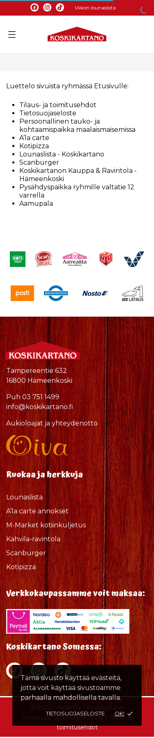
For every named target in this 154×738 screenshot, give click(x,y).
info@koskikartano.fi (39, 407)
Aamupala (36, 203)
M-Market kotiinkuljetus (46, 525)
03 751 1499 (40, 397)
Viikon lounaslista (95, 8)
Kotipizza (34, 146)
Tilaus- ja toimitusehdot (58, 105)
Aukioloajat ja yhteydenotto (52, 423)
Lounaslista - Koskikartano (61, 154)
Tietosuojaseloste (75, 713)
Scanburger (39, 162)
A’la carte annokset (37, 511)
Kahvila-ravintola (33, 539)
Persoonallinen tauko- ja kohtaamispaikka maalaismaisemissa (77, 125)
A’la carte (34, 138)
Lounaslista (24, 497)
